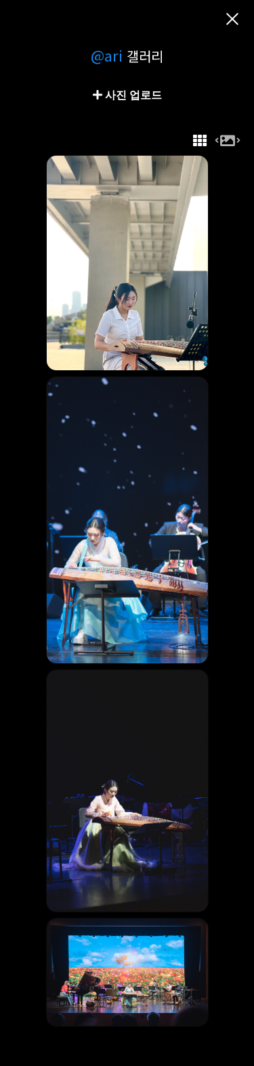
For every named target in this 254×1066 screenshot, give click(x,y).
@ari (107, 55)
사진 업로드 (132, 94)
